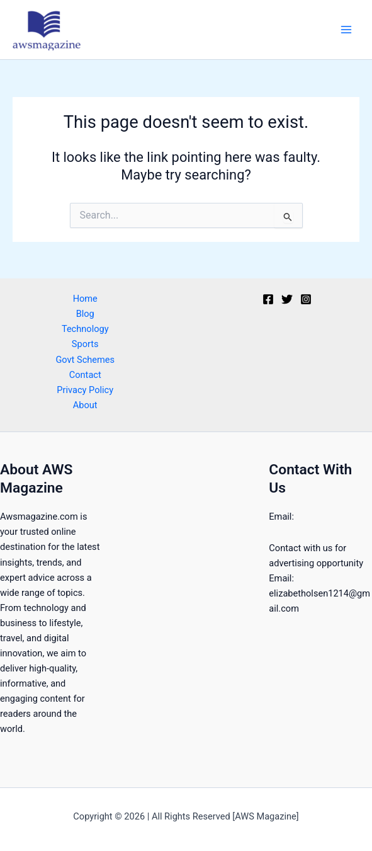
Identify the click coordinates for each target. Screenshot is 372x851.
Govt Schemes (85, 359)
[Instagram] (306, 299)
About (85, 405)
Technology (85, 328)
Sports (85, 344)
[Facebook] (268, 299)
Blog (85, 313)
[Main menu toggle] (346, 29)
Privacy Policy (85, 390)
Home (85, 298)
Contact (85, 374)
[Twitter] (287, 299)
